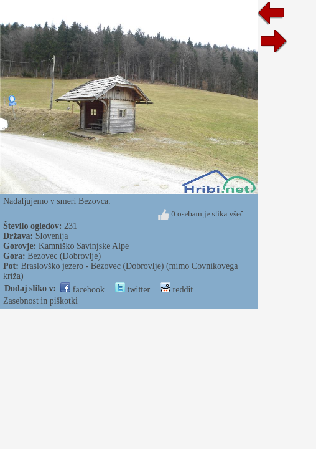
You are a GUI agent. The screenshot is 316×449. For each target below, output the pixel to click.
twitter (132, 289)
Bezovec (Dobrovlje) (64, 256)
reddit (176, 289)
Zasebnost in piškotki (40, 301)
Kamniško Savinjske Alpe (84, 246)
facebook (82, 289)
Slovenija (51, 236)
